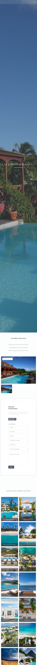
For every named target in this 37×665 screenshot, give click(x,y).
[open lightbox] (18, 370)
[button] (35, 2)
